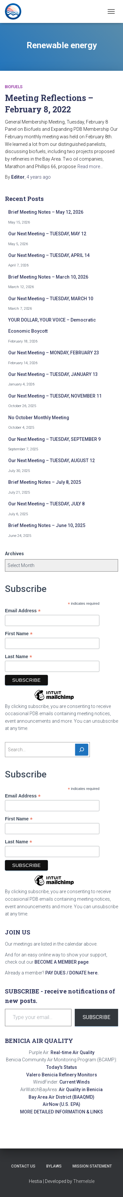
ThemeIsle (83, 1181)
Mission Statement (92, 1166)
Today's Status (61, 1067)
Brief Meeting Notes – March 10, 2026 (48, 277)
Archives (14, 553)
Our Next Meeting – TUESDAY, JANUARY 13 (53, 374)
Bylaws (54, 1166)
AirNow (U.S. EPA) (61, 1104)
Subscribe (96, 1017)
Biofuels (14, 87)
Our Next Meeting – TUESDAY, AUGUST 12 (51, 460)
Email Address (23, 611)
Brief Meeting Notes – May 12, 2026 (45, 212)
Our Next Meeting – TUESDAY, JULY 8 (46, 503)
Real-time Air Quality (72, 1052)
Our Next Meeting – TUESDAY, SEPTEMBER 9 (54, 439)
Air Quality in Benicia (81, 1089)
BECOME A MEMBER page (61, 962)
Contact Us (23, 1166)
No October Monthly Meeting (38, 417)
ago (39, 177)
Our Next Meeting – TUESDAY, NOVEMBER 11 (55, 396)
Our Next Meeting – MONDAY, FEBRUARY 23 (53, 352)
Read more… (90, 166)
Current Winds (74, 1082)
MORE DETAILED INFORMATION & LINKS (61, 1111)
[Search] (81, 749)
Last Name (18, 657)
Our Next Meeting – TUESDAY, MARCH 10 (50, 298)
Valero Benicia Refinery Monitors (61, 1074)
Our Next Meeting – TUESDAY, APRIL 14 (49, 255)
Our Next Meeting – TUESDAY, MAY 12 (47, 233)
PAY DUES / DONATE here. (72, 972)
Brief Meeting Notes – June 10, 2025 (46, 525)
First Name (18, 634)
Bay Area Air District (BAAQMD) (61, 1097)
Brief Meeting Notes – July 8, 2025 (44, 482)
